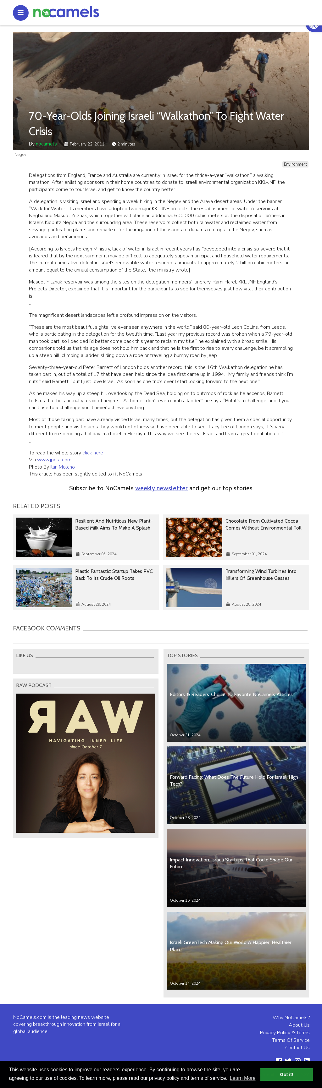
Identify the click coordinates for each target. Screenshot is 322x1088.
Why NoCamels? (291, 1017)
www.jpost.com (54, 459)
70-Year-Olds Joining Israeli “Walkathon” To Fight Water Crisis (156, 123)
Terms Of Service (291, 1040)
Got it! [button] (286, 1074)
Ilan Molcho (62, 467)
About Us (299, 1025)
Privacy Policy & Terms (285, 1032)
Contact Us (297, 1047)
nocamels (46, 143)
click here (92, 452)
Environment (295, 164)
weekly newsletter (161, 488)
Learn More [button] (243, 1078)
